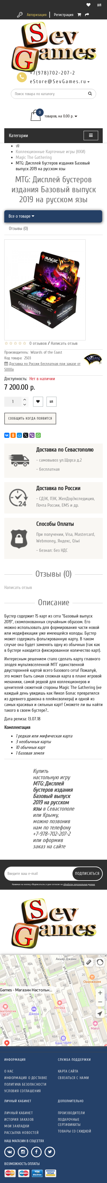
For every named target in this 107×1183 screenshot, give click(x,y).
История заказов (19, 1119)
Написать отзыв (64, 343)
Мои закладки (16, 1126)
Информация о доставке (25, 1078)
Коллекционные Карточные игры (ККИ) (50, 151)
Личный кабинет (18, 1113)
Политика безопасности (25, 1084)
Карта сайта (68, 1071)
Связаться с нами (73, 1078)
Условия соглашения (22, 1091)
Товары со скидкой (74, 1131)
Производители (71, 1113)
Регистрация (63, 14)
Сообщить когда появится (30, 418)
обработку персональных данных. (79, 884)
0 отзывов (37, 343)
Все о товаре (21, 216)
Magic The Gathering (34, 157)
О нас (9, 1071)
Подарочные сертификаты (69, 1122)
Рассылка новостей (21, 1132)
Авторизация (37, 14)
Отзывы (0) (18, 228)
